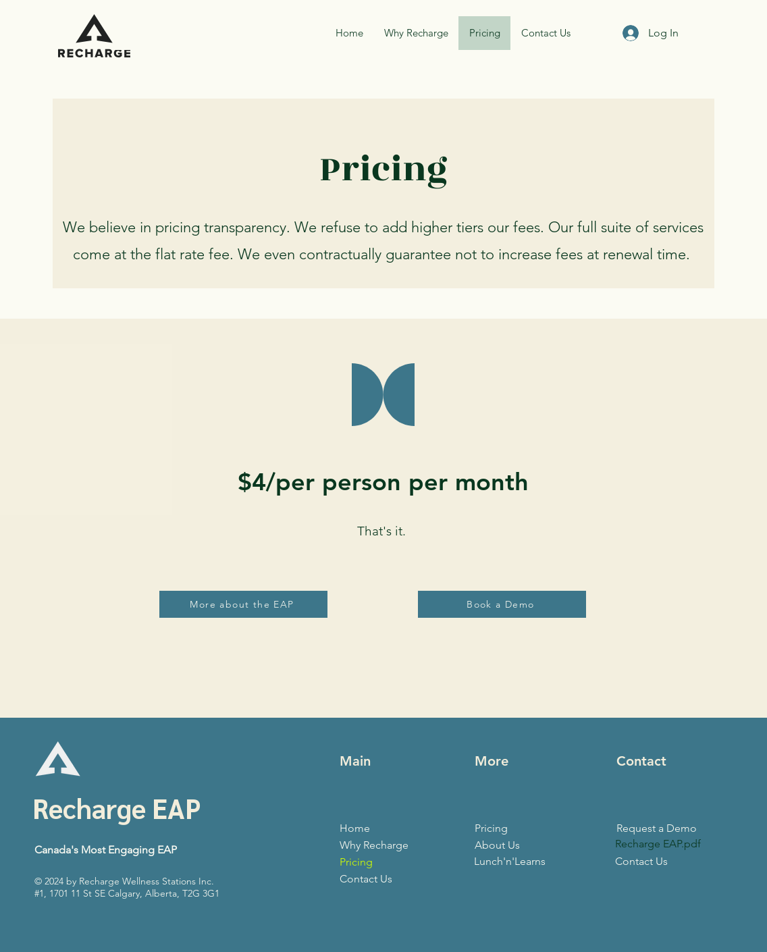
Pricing (356, 861)
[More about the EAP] (243, 604)
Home (355, 828)
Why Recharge (374, 845)
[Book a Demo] (502, 604)
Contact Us (366, 878)
